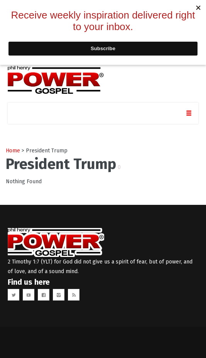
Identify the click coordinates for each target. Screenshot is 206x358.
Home (13, 150)
